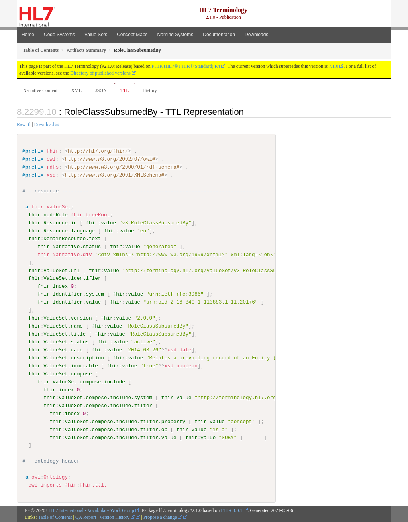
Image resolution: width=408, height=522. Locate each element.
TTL (124, 90)
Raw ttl (24, 124)
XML (76, 90)
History (150, 90)
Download (44, 124)
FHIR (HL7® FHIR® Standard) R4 (186, 66)
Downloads (256, 34)
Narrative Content (40, 90)
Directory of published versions (100, 73)
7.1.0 (333, 66)
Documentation (219, 34)
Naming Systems (175, 34)
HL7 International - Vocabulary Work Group (91, 510)
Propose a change (162, 517)
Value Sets (95, 34)
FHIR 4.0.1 (231, 510)
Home (28, 34)
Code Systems (59, 34)
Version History (117, 517)
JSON (101, 90)
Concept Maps (132, 34)
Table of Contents (55, 517)
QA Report (85, 517)
